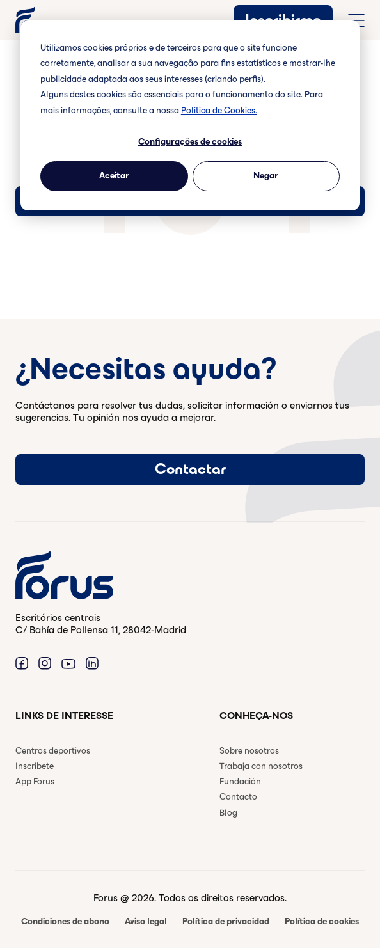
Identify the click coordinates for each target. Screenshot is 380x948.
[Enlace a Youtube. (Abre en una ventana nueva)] (68, 663)
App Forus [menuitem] (34, 781)
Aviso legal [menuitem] (146, 921)
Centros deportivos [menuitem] (52, 750)
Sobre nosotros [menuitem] (249, 750)
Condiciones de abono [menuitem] (65, 921)
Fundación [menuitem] (240, 781)
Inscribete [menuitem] (34, 766)
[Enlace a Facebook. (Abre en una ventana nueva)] (21, 663)
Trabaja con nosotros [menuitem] (261, 766)
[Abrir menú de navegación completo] (356, 20)
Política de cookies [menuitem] (322, 921)
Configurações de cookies (190, 141)
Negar (265, 175)
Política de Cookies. (219, 110)
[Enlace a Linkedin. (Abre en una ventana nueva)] (92, 663)
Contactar (190, 469)
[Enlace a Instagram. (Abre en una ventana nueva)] (44, 663)
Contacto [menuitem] (238, 797)
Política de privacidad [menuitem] (225, 921)
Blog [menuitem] (228, 813)
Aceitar (114, 175)
